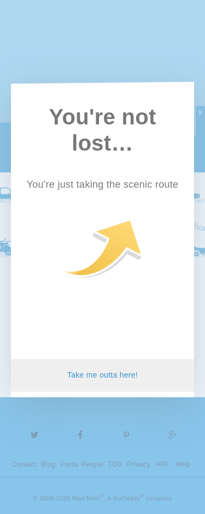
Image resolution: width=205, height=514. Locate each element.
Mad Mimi (102, 38)
